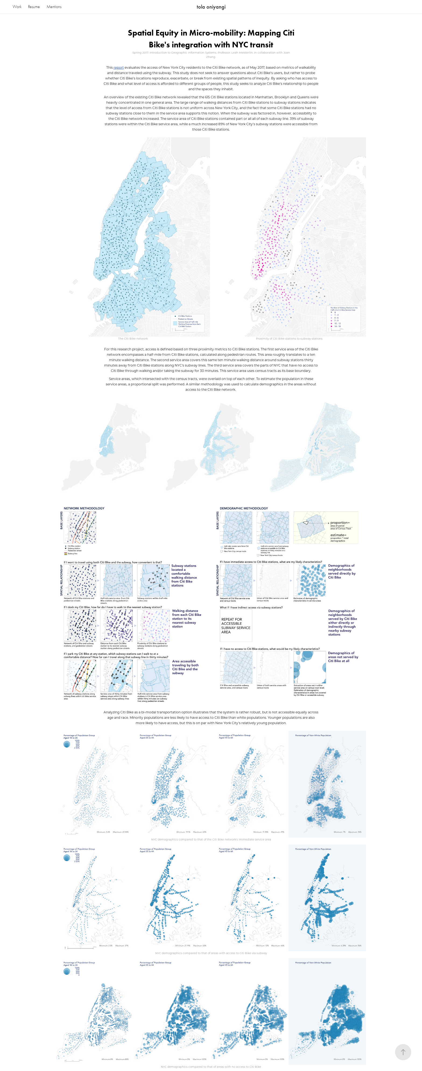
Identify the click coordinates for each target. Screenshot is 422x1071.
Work (17, 6)
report (119, 67)
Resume (34, 6)
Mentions (54, 6)
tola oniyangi (211, 7)
